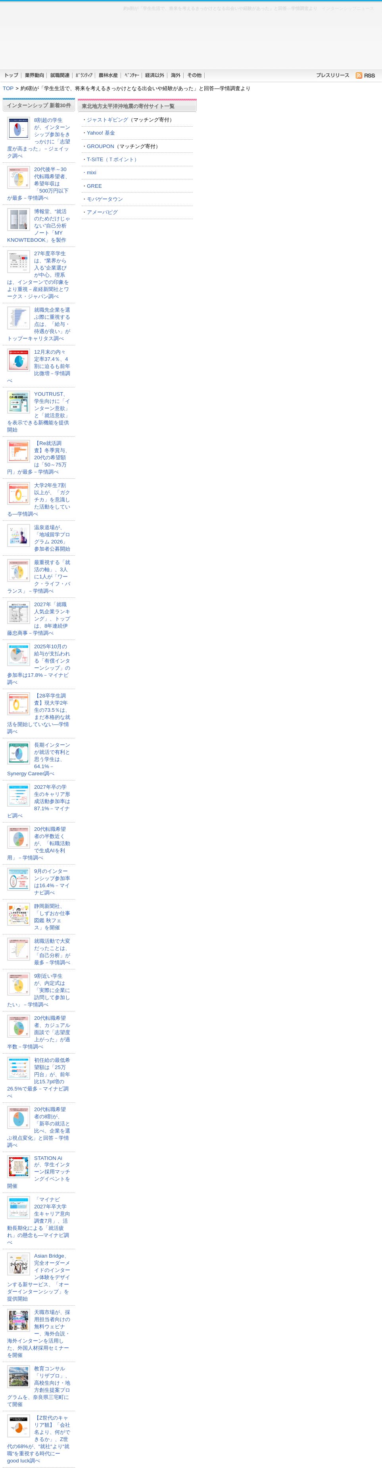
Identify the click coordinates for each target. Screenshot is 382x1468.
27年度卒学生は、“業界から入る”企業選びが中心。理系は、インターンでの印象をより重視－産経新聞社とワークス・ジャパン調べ (38, 274)
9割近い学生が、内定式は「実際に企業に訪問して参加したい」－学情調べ (38, 990)
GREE (94, 186)
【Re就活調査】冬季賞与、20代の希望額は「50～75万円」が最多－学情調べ (38, 457)
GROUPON (100, 146)
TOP (8, 88)
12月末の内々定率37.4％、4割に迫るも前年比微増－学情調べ (38, 366)
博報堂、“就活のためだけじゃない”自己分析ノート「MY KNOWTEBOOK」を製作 (38, 225)
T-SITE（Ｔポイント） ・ (137, 165)
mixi (91, 172)
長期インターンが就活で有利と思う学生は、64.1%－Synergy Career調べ (38, 759)
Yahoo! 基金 (101, 133)
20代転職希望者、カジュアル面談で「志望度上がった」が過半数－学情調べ (38, 1032)
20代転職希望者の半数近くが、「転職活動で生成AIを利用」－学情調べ (38, 843)
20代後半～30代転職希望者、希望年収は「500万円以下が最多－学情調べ (38, 183)
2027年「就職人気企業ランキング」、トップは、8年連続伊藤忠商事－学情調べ (38, 618)
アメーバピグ (102, 212)
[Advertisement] (227, 44)
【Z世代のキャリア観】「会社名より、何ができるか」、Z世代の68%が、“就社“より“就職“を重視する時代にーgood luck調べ (38, 1439)
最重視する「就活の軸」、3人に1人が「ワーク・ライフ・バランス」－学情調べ (38, 576)
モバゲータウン (105, 199)
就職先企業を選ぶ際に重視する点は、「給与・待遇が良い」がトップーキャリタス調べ (38, 324)
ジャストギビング (107, 120)
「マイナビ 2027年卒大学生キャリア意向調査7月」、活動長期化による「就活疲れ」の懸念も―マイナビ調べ (38, 1220)
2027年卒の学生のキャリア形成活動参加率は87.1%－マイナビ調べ (38, 801)
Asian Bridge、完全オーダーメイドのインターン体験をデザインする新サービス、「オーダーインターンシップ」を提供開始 (38, 1277)
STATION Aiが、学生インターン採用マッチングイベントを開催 (38, 1172)
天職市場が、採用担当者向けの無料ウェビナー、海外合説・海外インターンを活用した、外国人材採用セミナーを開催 (38, 1333)
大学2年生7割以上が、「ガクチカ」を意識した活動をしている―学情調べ (38, 499)
